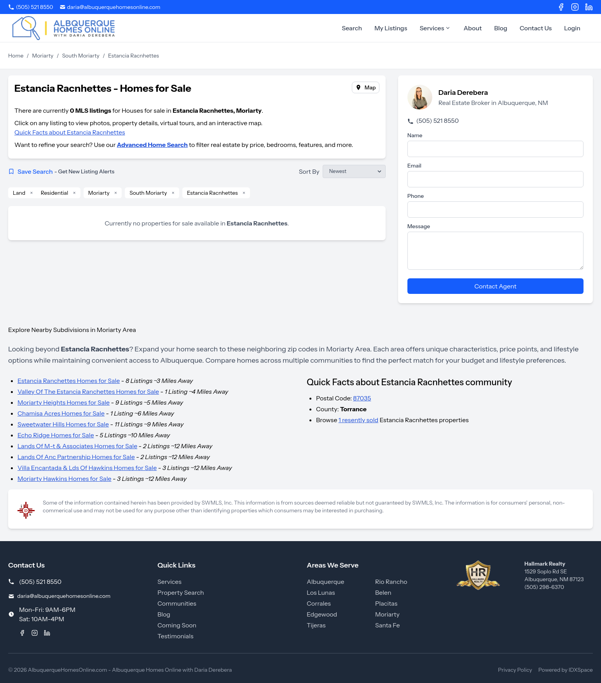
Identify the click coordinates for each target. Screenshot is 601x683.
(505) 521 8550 (433, 120)
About (472, 28)
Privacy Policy (515, 669)
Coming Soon (176, 625)
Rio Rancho (391, 581)
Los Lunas (321, 592)
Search (352, 28)
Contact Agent (495, 286)
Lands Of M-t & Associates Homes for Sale (77, 446)
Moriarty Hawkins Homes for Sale (64, 478)
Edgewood (322, 614)
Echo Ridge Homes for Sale (55, 435)
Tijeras (316, 625)
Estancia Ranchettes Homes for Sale (68, 380)
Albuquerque (325, 581)
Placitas (386, 603)
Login (572, 28)
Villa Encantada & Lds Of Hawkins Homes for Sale (87, 468)
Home (15, 55)
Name (415, 135)
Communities (176, 603)
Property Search (180, 592)
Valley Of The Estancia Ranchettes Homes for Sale (88, 391)
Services (435, 28)
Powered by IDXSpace (565, 669)
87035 (362, 398)
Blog (500, 28)
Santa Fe (387, 625)
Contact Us (536, 28)
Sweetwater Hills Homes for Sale (63, 424)
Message (418, 226)
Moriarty (43, 55)
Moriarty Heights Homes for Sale (63, 402)
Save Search (61, 171)
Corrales (319, 603)
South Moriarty (81, 55)
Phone (415, 195)
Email (414, 165)
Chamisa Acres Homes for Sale (61, 413)
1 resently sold (359, 420)
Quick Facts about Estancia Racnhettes (69, 132)
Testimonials (175, 636)
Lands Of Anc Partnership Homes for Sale (76, 457)
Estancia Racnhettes (212, 192)
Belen (383, 592)
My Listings (390, 28)
